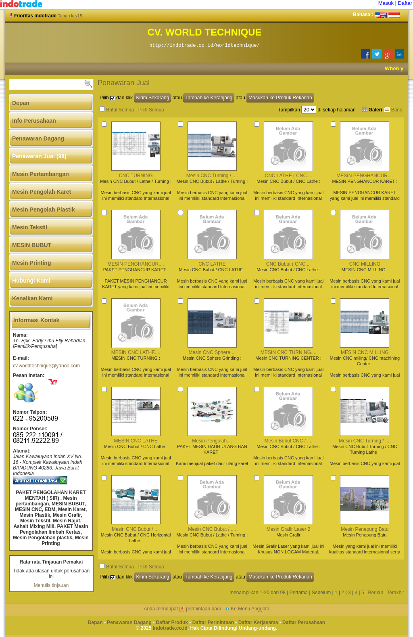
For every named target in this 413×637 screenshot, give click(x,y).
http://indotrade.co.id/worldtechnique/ (204, 45)
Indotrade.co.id (170, 628)
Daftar (405, 3)
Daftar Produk (172, 622)
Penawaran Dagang (129, 622)
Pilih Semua (151, 110)
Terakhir (395, 592)
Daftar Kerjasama (258, 622)
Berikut (375, 592)
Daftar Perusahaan (303, 622)
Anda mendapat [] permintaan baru (182, 609)
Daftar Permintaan (213, 622)
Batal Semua (120, 110)
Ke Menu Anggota (250, 609)
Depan (95, 622)
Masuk (386, 3)
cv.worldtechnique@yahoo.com (46, 366)
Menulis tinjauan (51, 585)
